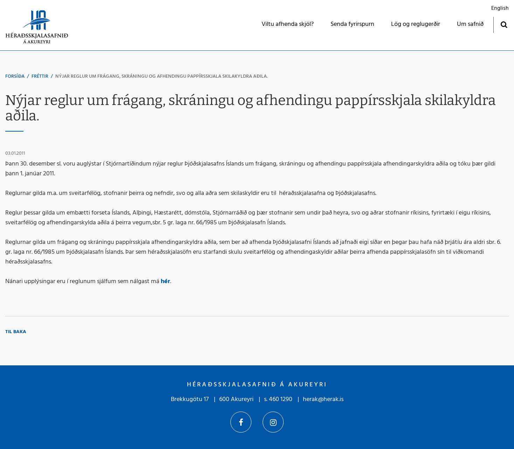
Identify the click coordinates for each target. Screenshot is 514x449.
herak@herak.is (323, 399)
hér (165, 281)
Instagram (273, 422)
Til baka (15, 332)
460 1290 (280, 399)
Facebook (240, 422)
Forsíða (15, 76)
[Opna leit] (503, 24)
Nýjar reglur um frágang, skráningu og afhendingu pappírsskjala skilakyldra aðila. (161, 76)
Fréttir (40, 76)
